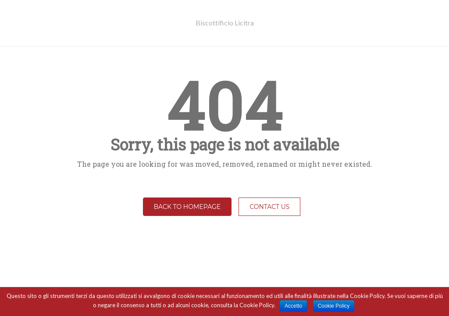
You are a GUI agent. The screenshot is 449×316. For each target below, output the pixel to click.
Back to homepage (187, 207)
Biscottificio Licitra (225, 22)
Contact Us (269, 207)
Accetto (293, 306)
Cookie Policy (334, 306)
